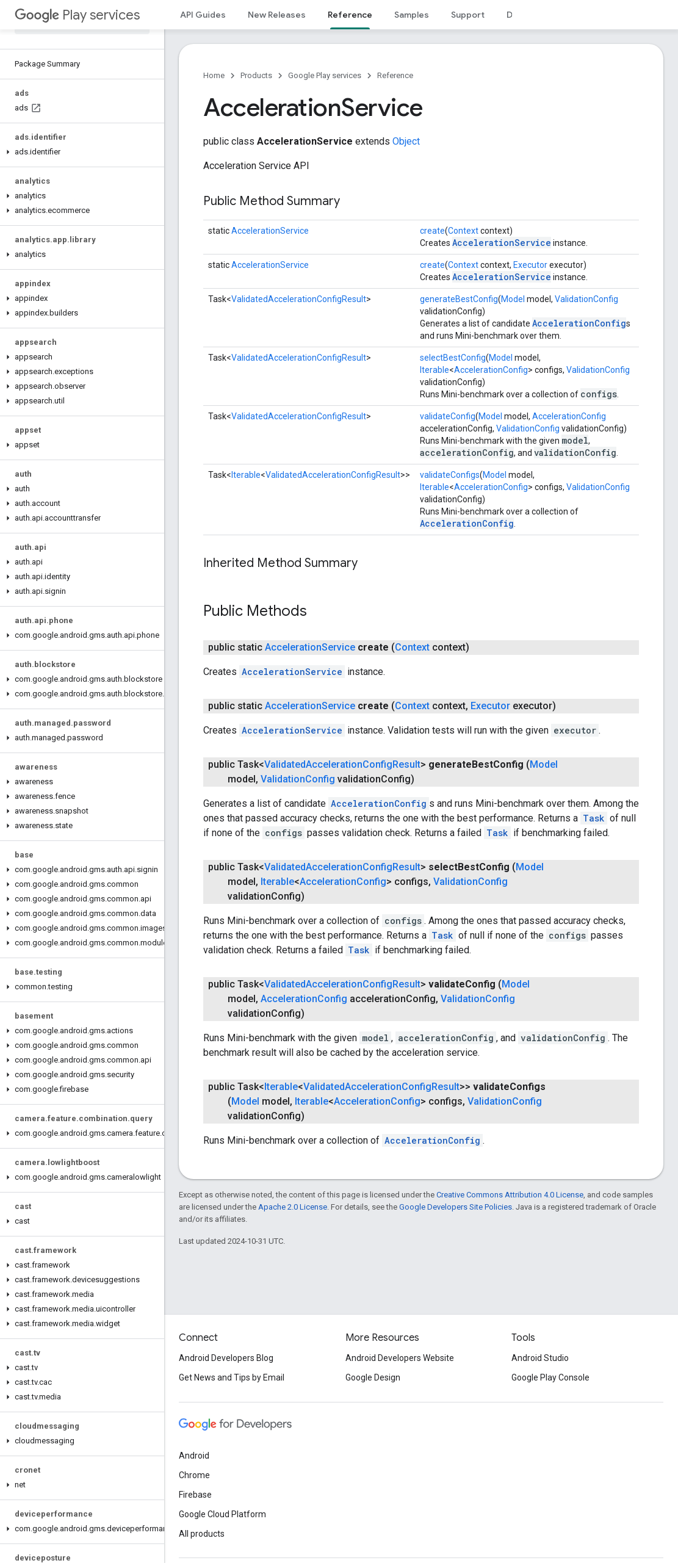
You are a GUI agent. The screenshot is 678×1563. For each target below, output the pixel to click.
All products (202, 1534)
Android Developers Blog (226, 1358)
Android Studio (540, 1358)
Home (214, 75)
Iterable (434, 370)
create (432, 231)
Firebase (195, 1495)
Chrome (194, 1475)
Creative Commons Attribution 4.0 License (509, 1194)
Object (406, 141)
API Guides (203, 14)
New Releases (277, 14)
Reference (395, 75)
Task (594, 818)
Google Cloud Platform (222, 1514)
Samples (411, 14)
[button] (79, 152)
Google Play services (324, 75)
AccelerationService (270, 231)
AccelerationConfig (579, 323)
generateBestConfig (459, 299)
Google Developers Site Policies (455, 1206)
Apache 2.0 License (292, 1206)
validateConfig (447, 416)
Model (513, 299)
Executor (530, 265)
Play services (77, 15)
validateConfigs (450, 475)
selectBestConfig (453, 358)
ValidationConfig (586, 299)
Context (463, 231)
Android (194, 1455)
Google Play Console (550, 1377)
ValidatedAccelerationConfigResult (298, 299)
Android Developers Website (399, 1358)
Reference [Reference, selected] (350, 14)
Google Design (372, 1377)
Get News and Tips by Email (231, 1377)
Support (468, 14)
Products (256, 75)
